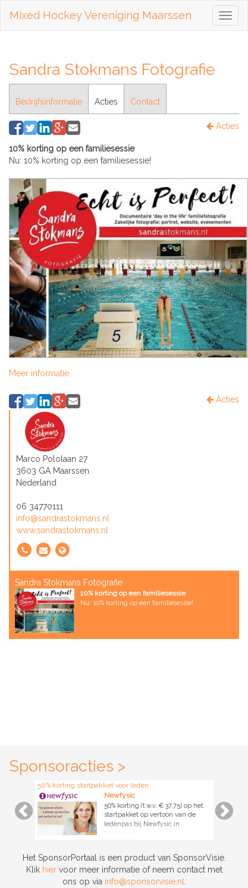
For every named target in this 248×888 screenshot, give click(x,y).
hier (49, 869)
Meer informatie (39, 373)
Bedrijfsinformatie (48, 101)
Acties (106, 101)
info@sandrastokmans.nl (62, 518)
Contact (145, 101)
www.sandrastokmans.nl (62, 530)
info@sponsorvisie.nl (144, 881)
